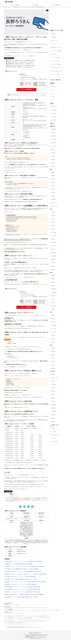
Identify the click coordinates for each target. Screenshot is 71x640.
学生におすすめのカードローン (57, 71)
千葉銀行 (53, 202)
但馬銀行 (53, 295)
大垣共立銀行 (54, 242)
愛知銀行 (53, 266)
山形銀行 (53, 156)
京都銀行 (53, 278)
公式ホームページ (21, 387)
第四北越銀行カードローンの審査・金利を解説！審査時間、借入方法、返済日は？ (22, 597)
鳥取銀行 (53, 321)
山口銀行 (53, 342)
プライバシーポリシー (41, 636)
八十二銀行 (53, 235)
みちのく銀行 (54, 139)
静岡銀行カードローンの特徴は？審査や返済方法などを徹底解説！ (19, 563)
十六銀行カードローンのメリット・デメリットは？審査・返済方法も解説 (20, 576)
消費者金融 (53, 37)
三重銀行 (53, 275)
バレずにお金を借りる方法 (9, 607)
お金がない (46, 607)
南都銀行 (53, 309)
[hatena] (28, 506)
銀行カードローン (54, 40)
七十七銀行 (53, 146)
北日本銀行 (53, 142)
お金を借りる (54, 33)
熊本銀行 (53, 394)
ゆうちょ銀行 (54, 116)
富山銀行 (53, 218)
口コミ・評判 (35, 4)
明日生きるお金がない (22, 607)
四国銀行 (53, 348)
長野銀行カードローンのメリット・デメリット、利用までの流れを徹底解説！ (21, 584)
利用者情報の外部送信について (30, 637)
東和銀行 (53, 182)
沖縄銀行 (53, 418)
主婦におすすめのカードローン (57, 67)
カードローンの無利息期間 (9, 610)
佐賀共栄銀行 (54, 384)
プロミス (53, 96)
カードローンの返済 (55, 60)
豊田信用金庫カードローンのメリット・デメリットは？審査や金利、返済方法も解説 (23, 586)
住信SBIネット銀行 (55, 434)
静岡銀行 (53, 249)
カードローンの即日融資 (56, 50)
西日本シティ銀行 (54, 377)
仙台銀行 (53, 152)
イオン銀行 (53, 438)
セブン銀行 (53, 431)
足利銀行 (53, 189)
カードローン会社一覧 (15, 4)
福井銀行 (53, 228)
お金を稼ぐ (42, 607)
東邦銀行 (53, 166)
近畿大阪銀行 (54, 292)
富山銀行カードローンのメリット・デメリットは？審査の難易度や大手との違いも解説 (23, 571)
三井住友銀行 (54, 109)
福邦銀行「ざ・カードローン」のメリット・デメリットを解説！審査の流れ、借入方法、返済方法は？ (26, 581)
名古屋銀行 (53, 262)
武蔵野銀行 (53, 199)
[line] (32, 506)
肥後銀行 (53, 397)
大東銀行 (53, 159)
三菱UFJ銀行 (54, 106)
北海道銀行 (53, 129)
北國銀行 (53, 222)
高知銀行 (53, 351)
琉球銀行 (53, 421)
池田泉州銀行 (54, 288)
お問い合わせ (44, 637)
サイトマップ (38, 637)
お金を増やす (29, 607)
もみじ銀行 (53, 328)
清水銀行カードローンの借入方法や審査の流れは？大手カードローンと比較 (21, 579)
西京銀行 (53, 338)
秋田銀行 (53, 149)
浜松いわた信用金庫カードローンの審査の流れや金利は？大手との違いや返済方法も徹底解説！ (25, 594)
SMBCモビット (54, 86)
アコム (52, 93)
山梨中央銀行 (54, 232)
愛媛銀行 (53, 354)
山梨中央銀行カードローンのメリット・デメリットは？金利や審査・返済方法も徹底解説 (24, 561)
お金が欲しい (38, 607)
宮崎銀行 (53, 408)
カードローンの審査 (55, 74)
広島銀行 (53, 335)
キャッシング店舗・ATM (55, 4)
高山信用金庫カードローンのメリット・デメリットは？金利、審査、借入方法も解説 (23, 589)
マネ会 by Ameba (10, 617)
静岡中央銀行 (54, 252)
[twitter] (24, 506)
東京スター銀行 (54, 206)
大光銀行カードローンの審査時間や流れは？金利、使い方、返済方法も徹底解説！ (22, 568)
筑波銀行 (53, 179)
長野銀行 (53, 239)
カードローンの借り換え (56, 57)
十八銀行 (53, 387)
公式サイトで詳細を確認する (26, 89)
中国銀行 (53, 315)
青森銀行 (53, 135)
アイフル (53, 89)
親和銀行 (53, 391)
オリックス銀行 (54, 441)
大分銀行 (53, 401)
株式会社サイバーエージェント (25, 627)
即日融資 (42, 610)
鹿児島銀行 (53, 404)
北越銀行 (53, 215)
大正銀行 (53, 299)
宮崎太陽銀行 (54, 411)
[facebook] (20, 506)
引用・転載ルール (33, 636)
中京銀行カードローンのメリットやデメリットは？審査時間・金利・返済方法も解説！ (23, 591)
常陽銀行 (53, 175)
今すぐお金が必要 (16, 607)
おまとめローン (54, 54)
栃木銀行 (53, 192)
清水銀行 (53, 259)
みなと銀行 (53, 305)
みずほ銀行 (53, 113)
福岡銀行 (53, 374)
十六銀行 (53, 245)
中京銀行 (53, 269)
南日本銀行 (53, 414)
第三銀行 (53, 285)
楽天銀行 (53, 428)
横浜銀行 (53, 172)
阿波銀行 (53, 361)
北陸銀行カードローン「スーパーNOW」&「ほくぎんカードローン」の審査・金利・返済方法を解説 (26, 574)
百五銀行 (53, 282)
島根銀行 (53, 318)
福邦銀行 (53, 302)
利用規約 (27, 636)
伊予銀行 (53, 358)
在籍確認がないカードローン (56, 47)
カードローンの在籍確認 (56, 64)
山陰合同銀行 (54, 325)
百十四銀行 (53, 368)
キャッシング (47, 610)
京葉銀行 (53, 195)
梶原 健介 (11, 493)
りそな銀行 (53, 120)
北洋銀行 (53, 132)
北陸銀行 (53, 225)
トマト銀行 (53, 332)
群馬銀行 (53, 185)
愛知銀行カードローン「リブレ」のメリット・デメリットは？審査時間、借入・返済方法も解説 (25, 566)
